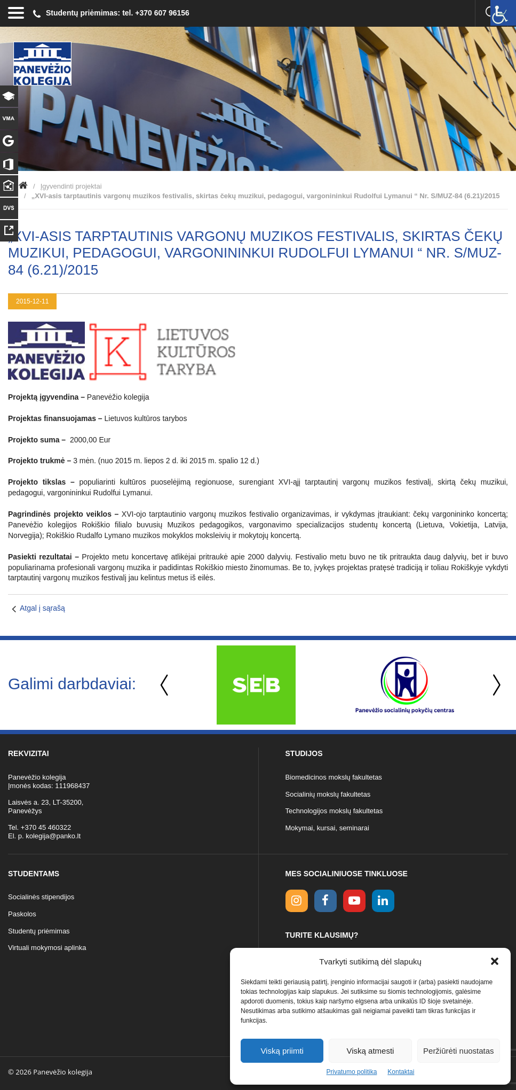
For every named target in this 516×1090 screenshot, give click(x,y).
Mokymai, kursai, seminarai (327, 828)
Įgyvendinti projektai (71, 186)
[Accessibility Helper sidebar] (503, 13)
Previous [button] (165, 685)
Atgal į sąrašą (42, 608)
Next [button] (494, 685)
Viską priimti (282, 1050)
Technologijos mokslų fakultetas (334, 811)
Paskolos (22, 914)
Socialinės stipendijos (41, 897)
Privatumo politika (352, 1072)
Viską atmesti (370, 1050)
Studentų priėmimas (39, 931)
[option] (255, 685)
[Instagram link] (296, 901)
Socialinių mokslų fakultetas (328, 794)
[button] (494, 961)
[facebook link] (325, 901)
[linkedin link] (383, 901)
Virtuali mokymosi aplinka (47, 948)
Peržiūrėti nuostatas (458, 1050)
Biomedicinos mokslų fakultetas (333, 777)
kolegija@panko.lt (53, 836)
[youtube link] (354, 901)
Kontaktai (400, 1072)
